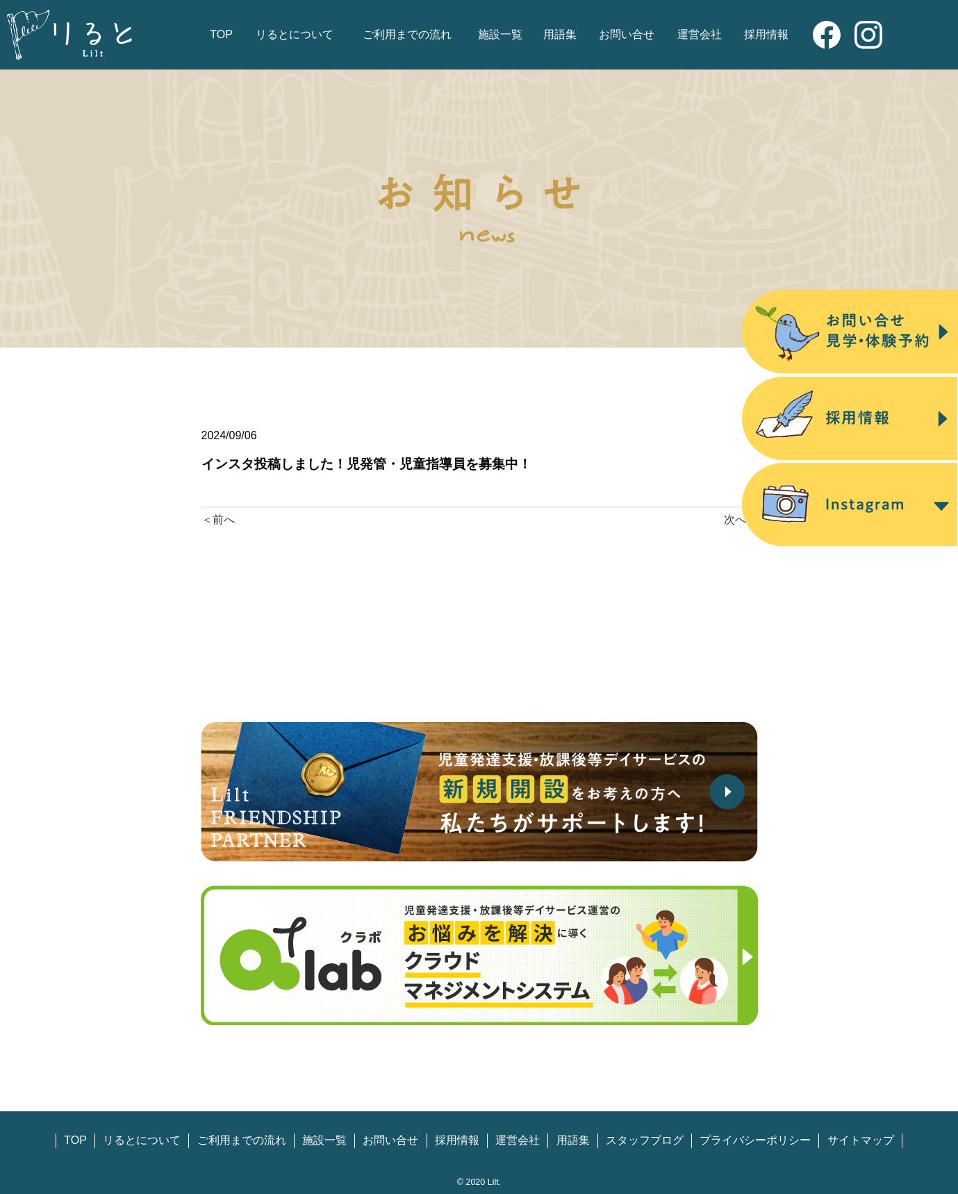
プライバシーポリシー (755, 1140)
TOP (221, 34)
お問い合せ (626, 34)
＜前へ (218, 519)
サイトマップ (860, 1140)
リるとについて (294, 34)
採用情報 (766, 34)
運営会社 (699, 34)
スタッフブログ (645, 1140)
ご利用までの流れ (407, 34)
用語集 (560, 34)
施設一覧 (500, 34)
